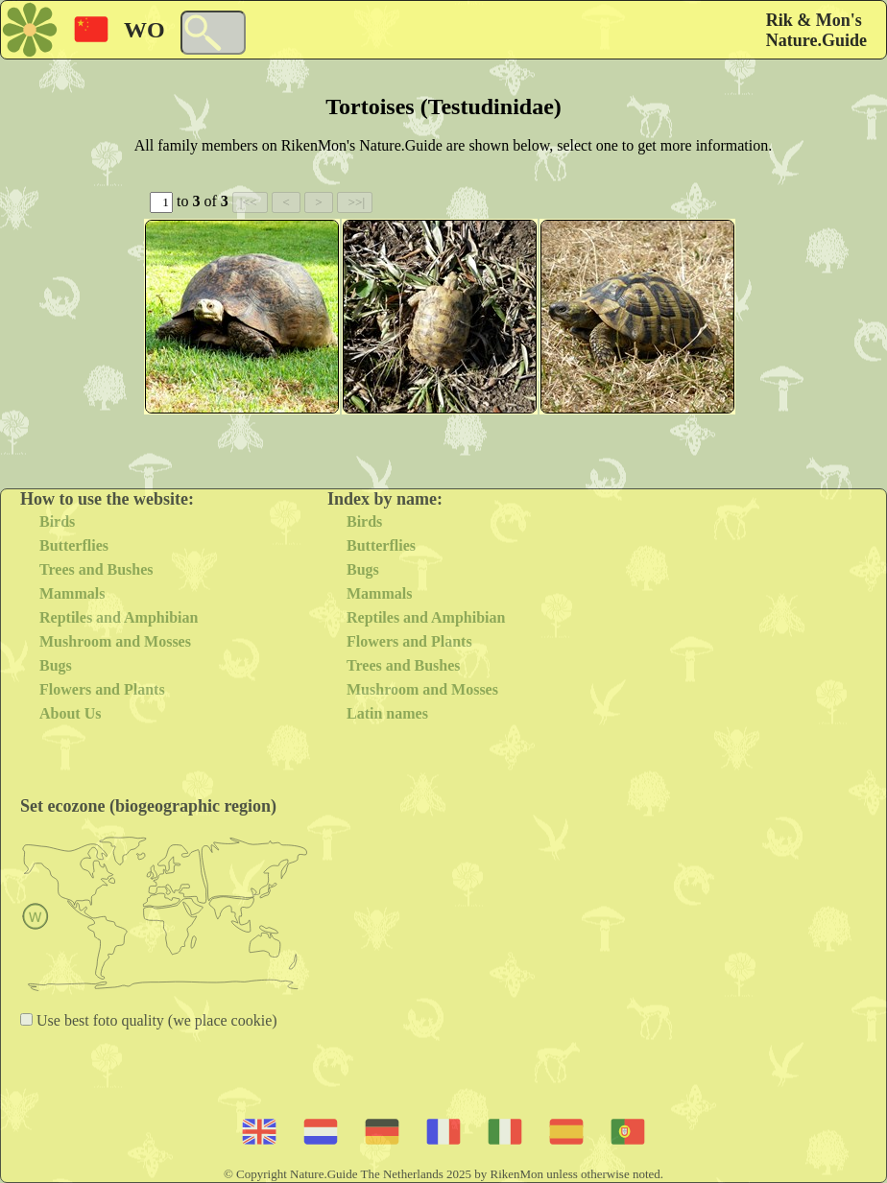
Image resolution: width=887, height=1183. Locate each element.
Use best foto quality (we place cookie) (155, 1020)
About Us (70, 713)
